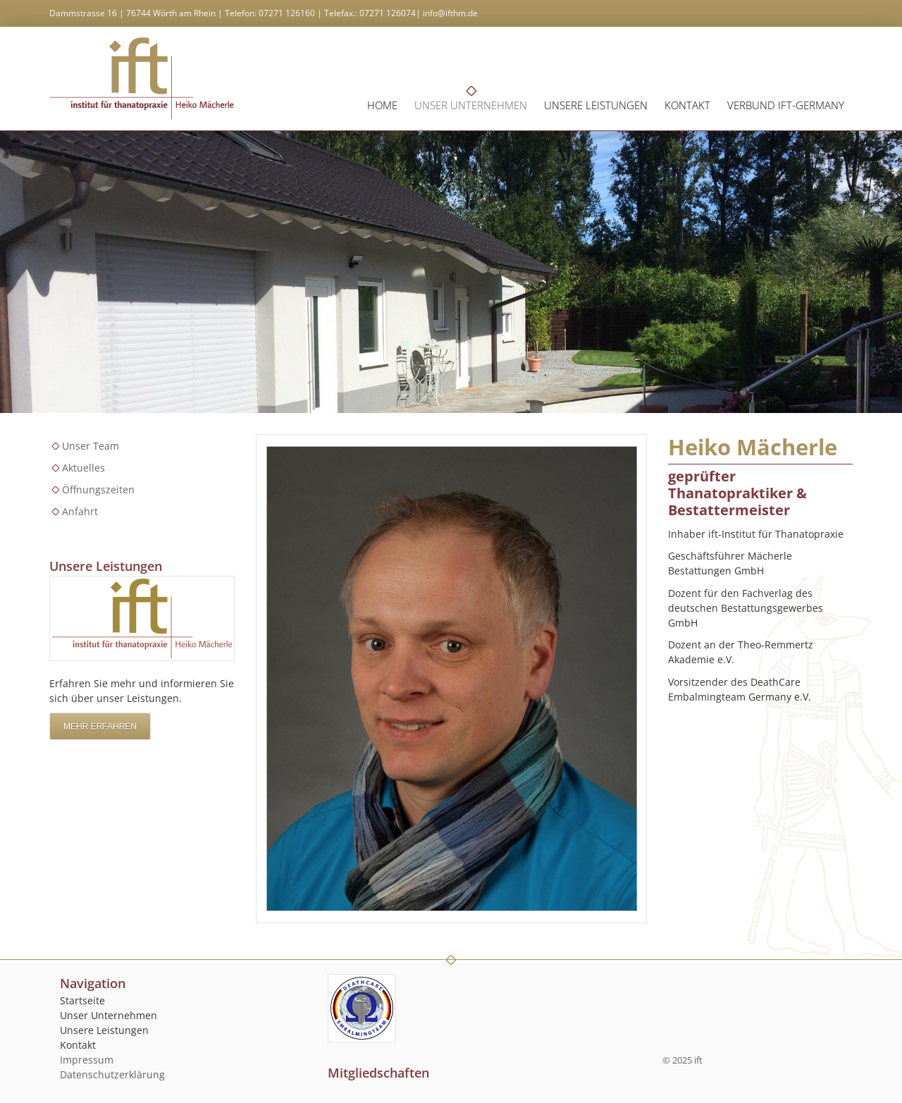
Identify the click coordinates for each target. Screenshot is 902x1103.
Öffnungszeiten (98, 489)
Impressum (86, 1059)
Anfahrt (80, 511)
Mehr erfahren (100, 727)
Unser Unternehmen (470, 105)
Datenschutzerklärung (112, 1074)
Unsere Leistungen (596, 105)
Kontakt (687, 105)
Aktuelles (83, 467)
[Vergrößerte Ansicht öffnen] (451, 678)
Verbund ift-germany (785, 105)
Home (382, 105)
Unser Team (90, 445)
